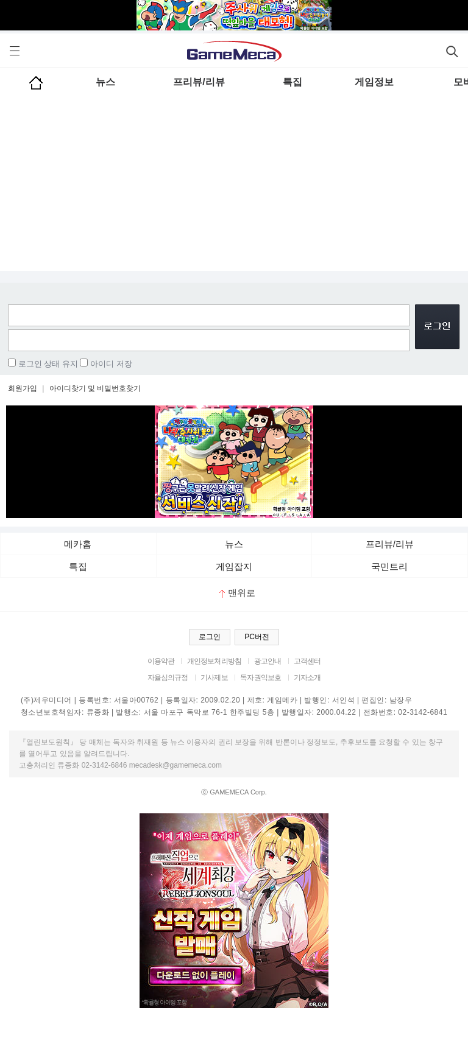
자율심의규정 (167, 677)
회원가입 (22, 388)
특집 (292, 82)
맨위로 (237, 592)
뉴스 (105, 82)
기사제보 (214, 677)
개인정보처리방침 (214, 661)
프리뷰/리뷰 (198, 82)
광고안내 (268, 661)
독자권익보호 (260, 677)
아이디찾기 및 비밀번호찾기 (95, 388)
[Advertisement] (234, 185)
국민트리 (389, 566)
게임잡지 (234, 566)
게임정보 (374, 82)
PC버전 (256, 637)
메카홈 (77, 544)
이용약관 (161, 661)
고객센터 (307, 661)
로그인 (210, 637)
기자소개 (307, 677)
